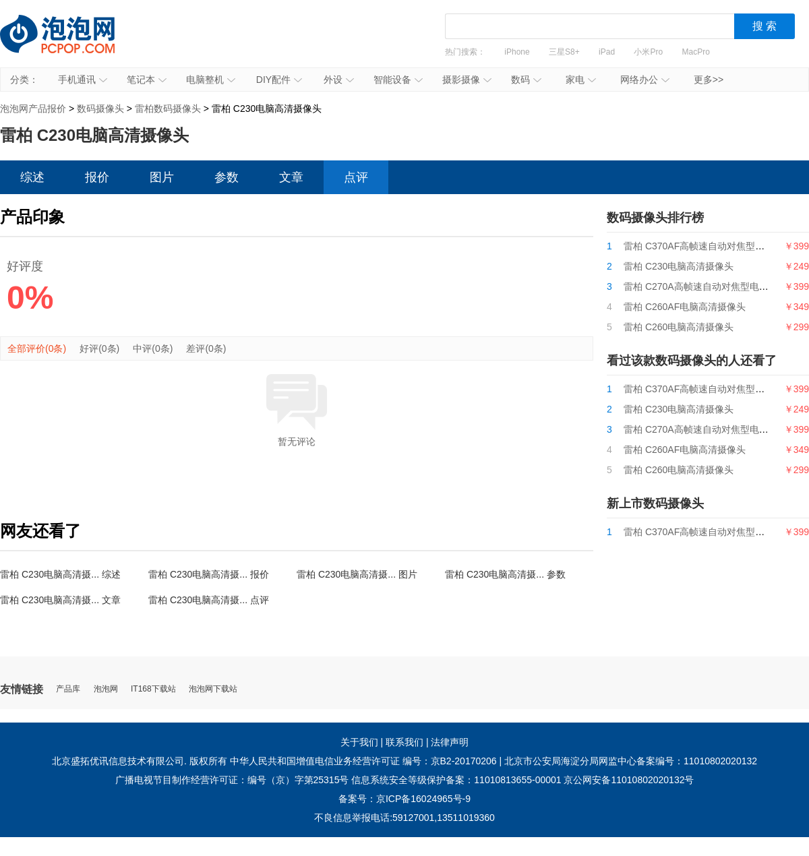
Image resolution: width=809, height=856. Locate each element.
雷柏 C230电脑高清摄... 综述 (60, 574)
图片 (162, 177)
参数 (226, 177)
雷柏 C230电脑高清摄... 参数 (505, 574)
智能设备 (398, 79)
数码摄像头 (100, 108)
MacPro (696, 52)
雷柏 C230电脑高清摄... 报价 (208, 574)
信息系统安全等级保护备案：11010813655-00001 (456, 779)
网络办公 (644, 79)
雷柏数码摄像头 (168, 108)
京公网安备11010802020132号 (629, 779)
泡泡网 (106, 689)
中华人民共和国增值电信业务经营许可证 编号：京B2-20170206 (363, 761)
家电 (581, 79)
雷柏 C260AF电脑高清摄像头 (685, 306)
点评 (356, 177)
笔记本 (147, 79)
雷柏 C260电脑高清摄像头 (678, 327)
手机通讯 (82, 79)
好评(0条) (99, 348)
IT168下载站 (153, 689)
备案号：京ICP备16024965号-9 (404, 798)
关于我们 (359, 742)
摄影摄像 (466, 79)
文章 (291, 177)
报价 (97, 177)
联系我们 (404, 742)
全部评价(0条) (36, 348)
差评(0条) (206, 348)
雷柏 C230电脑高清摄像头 (678, 266)
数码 (526, 79)
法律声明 (450, 742)
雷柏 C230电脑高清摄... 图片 (357, 574)
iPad (607, 52)
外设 (339, 79)
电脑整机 (210, 79)
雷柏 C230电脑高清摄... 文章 (60, 599)
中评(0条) (153, 348)
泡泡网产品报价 (71, 44)
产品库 (68, 689)
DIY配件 (279, 79)
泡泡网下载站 (213, 689)
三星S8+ (564, 52)
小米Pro (648, 52)
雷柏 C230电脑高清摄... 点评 (208, 599)
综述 (32, 177)
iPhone (516, 52)
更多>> (708, 79)
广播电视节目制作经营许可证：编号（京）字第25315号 (232, 779)
